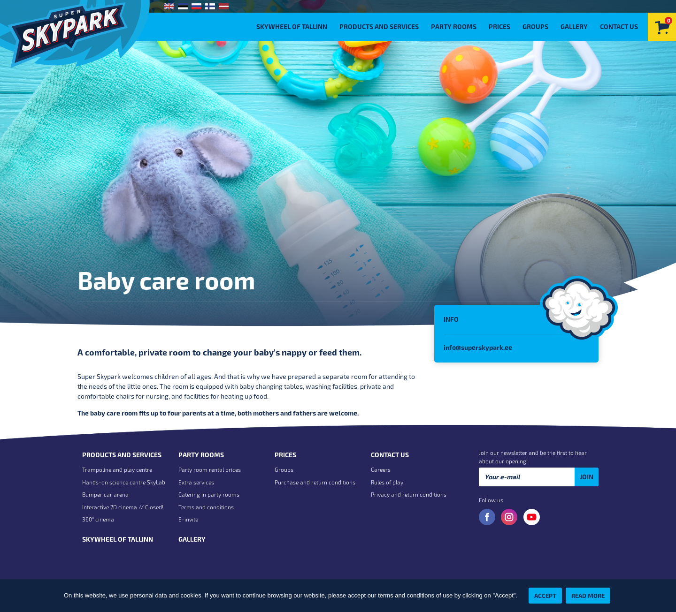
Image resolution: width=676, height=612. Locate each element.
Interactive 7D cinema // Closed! (122, 507)
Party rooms (453, 26)
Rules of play (387, 482)
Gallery (574, 26)
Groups (535, 26)
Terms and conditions (206, 507)
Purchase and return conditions (315, 482)
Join (586, 477)
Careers (381, 469)
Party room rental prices (209, 469)
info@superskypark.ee (478, 347)
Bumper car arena (105, 494)
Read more (588, 595)
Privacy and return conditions (408, 494)
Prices (499, 26)
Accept (545, 595)
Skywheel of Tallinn (291, 26)
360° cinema (98, 519)
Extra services (196, 482)
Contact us (619, 26)
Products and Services (379, 26)
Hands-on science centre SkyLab (123, 482)
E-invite (188, 519)
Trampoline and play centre (117, 469)
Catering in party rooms (208, 494)
